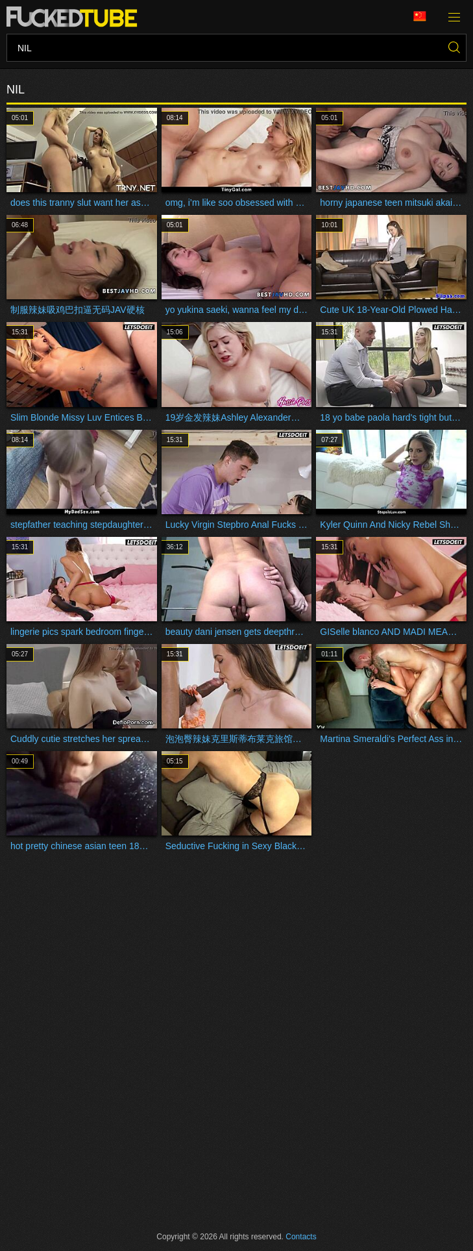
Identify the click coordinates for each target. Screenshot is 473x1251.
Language (419, 16)
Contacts (300, 1236)
